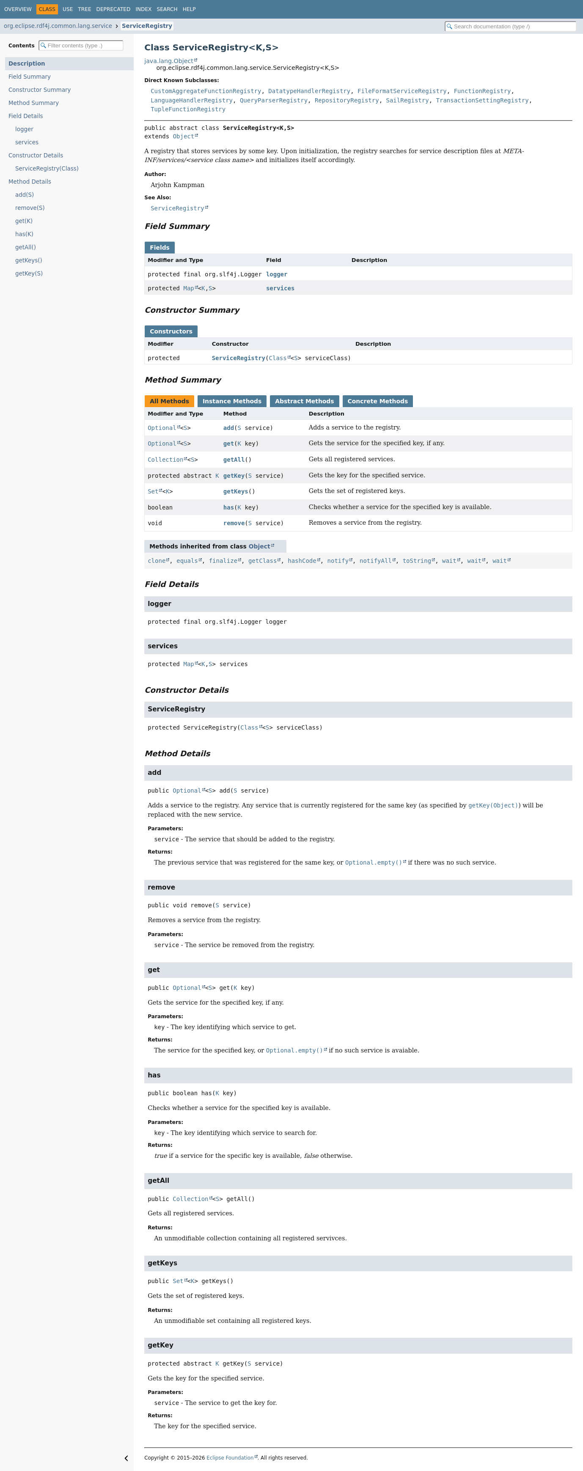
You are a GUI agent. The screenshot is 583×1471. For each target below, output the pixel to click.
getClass (262, 560)
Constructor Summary (39, 90)
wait (449, 560)
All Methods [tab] (169, 401)
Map (188, 288)
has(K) (24, 234)
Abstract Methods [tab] (304, 401)
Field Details (25, 116)
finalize (223, 560)
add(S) (24, 195)
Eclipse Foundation (229, 1458)
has (228, 507)
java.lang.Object (168, 61)
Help (189, 9)
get (228, 443)
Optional (162, 427)
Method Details (29, 182)
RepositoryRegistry (347, 100)
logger (24, 129)
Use (68, 9)
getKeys (235, 491)
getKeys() (28, 260)
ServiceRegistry (147, 26)
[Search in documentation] (511, 26)
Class (278, 358)
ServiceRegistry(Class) (47, 168)
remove (234, 523)
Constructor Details (35, 155)
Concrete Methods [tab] (378, 401)
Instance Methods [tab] (232, 401)
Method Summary (33, 103)
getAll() (25, 247)
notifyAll (376, 560)
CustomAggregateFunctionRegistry (206, 91)
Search (167, 9)
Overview (18, 9)
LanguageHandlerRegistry (192, 100)
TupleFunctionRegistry (188, 109)
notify (338, 560)
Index (143, 9)
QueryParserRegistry (274, 100)
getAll (234, 459)
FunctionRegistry (482, 91)
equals (187, 560)
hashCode (302, 560)
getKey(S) (29, 273)
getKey (234, 475)
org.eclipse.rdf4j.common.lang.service (58, 26)
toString (417, 560)
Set (153, 491)
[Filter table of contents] (81, 45)
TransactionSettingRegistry (482, 100)
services (26, 142)
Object (184, 136)
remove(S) (30, 208)
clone (156, 560)
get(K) (24, 221)
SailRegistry (407, 100)
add (228, 427)
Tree (84, 9)
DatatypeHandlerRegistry (309, 91)
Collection (165, 459)
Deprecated (113, 9)
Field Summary (29, 77)
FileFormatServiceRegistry (402, 91)
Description (26, 64)
